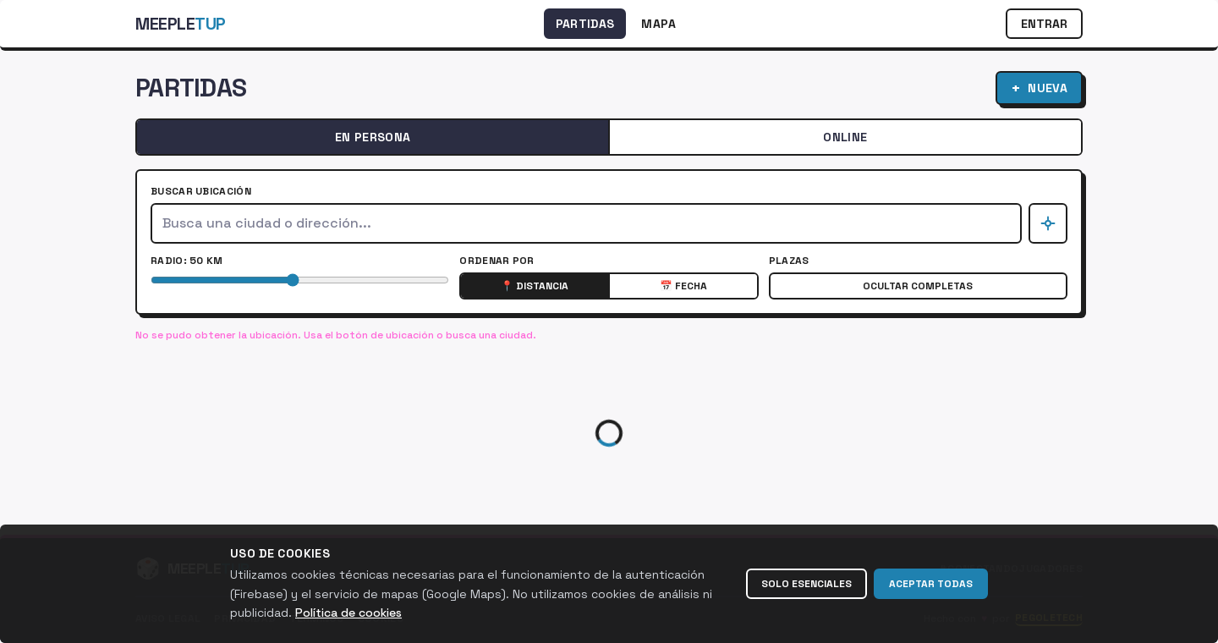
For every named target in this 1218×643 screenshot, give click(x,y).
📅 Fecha (683, 286)
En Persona (373, 137)
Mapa (658, 23)
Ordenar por (496, 260)
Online (845, 137)
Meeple (180, 24)
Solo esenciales (806, 584)
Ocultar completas (918, 286)
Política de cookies (348, 612)
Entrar (1044, 23)
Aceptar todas (931, 584)
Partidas (585, 23)
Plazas (789, 260)
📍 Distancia (534, 286)
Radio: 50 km (187, 260)
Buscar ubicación (201, 191)
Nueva (1039, 87)
